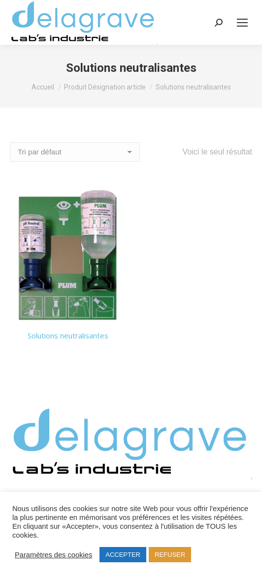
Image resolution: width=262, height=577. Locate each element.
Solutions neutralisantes (68, 335)
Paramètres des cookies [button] (53, 555)
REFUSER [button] (170, 554)
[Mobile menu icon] (242, 22)
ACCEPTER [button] (122, 554)
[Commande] (75, 152)
